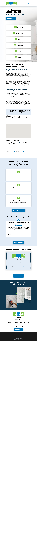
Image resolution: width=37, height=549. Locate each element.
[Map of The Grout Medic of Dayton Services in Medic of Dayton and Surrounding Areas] (18, 131)
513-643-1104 (24, 142)
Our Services (11, 322)
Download (23, 266)
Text (14, 266)
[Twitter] (20, 326)
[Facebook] (16, 326)
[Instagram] (22, 326)
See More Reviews (18, 242)
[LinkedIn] (18, 326)
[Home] (11, 3)
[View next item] (20, 272)
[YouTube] (14, 326)
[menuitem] (12, 336)
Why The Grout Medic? (18, 210)
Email (18, 266)
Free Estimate (10, 18)
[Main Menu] (30, 3)
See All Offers (18, 275)
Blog (28, 322)
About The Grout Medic (20, 322)
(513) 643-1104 (18, 317)
